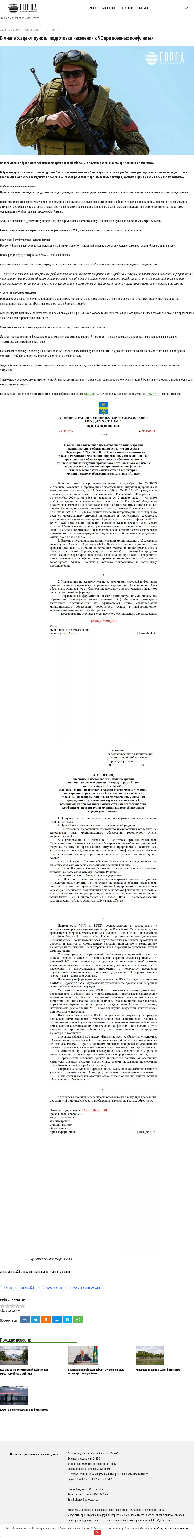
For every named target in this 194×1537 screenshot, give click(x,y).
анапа (3, 1271)
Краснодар (108, 7)
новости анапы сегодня (55, 1271)
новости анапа (31, 1271)
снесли (89, 394)
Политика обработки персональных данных (34, 1454)
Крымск (143, 7)
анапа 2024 (14, 1271)
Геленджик (127, 7)
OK (97, 1532)
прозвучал (153, 394)
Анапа (92, 7)
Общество (33, 18)
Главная (4, 18)
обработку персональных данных (170, 1528)
